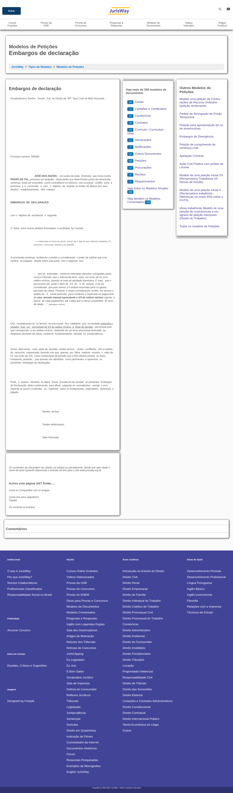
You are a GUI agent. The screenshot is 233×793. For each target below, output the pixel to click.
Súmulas (72, 724)
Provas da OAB (77, 582)
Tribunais (73, 701)
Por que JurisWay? (19, 577)
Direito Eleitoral (133, 695)
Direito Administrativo (136, 630)
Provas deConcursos (81, 24)
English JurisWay (78, 771)
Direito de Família (134, 594)
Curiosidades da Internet (83, 742)
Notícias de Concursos (81, 648)
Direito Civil (130, 577)
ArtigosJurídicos (222, 24)
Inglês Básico (196, 588)
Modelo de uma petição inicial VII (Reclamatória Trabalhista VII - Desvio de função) (201, 179)
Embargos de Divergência (196, 136)
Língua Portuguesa (199, 582)
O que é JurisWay (19, 571)
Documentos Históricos (82, 748)
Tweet (13, 500)
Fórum (71, 754)
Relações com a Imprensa (204, 606)
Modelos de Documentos (83, 606)
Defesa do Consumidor (82, 689)
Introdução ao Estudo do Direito (143, 571)
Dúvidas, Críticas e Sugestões (27, 665)
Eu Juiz (71, 665)
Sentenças (74, 718)
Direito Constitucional (136, 707)
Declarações (139, 139)
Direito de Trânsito (135, 683)
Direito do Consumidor (137, 642)
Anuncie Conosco (18, 630)
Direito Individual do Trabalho (142, 600)
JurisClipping (75, 653)
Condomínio (139, 115)
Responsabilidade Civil (137, 677)
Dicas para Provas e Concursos (87, 600)
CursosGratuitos (12, 24)
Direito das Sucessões (137, 689)
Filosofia (192, 600)
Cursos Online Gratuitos (82, 571)
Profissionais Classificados (24, 588)
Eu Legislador (76, 659)
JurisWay (17, 66)
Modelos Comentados (81, 612)
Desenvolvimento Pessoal (204, 571)
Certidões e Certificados (146, 108)
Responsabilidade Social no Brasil (29, 594)
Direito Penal (131, 582)
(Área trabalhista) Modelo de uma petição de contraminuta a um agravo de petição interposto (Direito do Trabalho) (201, 213)
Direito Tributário (133, 659)
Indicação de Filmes (80, 736)
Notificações (139, 146)
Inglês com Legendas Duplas (86, 624)
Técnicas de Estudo (200, 612)
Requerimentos (141, 181)
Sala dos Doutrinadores (82, 630)
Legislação (74, 707)
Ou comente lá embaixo (22, 507)
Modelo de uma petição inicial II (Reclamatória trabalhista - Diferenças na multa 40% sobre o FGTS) (201, 195)
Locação (128, 665)
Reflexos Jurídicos (79, 695)
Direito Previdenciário (137, 653)
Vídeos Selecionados (80, 577)
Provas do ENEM (78, 594)
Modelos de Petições (70, 66)
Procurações (139, 167)
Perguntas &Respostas (116, 24)
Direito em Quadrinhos (81, 730)
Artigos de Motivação (80, 636)
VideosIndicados (189, 24)
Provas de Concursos (81, 588)
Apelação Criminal (191, 155)
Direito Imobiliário (134, 648)
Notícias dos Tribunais (81, 642)
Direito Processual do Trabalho (143, 618)
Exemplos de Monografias (84, 766)
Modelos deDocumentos (153, 24)
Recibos (136, 174)
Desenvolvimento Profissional (206, 577)
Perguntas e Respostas (82, 618)
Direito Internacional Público (141, 718)
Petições (136, 160)
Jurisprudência (76, 712)
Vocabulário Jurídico (80, 677)
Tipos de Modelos (40, 66)
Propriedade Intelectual (138, 671)
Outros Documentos (144, 153)
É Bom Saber (75, 671)
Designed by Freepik (20, 701)
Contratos (137, 122)
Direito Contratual (134, 712)
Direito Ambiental (134, 636)
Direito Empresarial (135, 588)
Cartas (135, 101)
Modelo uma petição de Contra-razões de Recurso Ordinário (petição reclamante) (200, 102)
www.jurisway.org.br (90, 470)
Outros (127, 730)
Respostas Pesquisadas (82, 760)
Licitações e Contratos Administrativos (147, 701)
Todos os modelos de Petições (199, 226)
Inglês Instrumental (199, 594)
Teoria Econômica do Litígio (141, 724)
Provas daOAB (46, 24)
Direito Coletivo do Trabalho (141, 606)
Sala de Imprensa (78, 683)
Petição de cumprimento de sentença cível (197, 146)
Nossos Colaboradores (22, 582)
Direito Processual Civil (138, 612)
